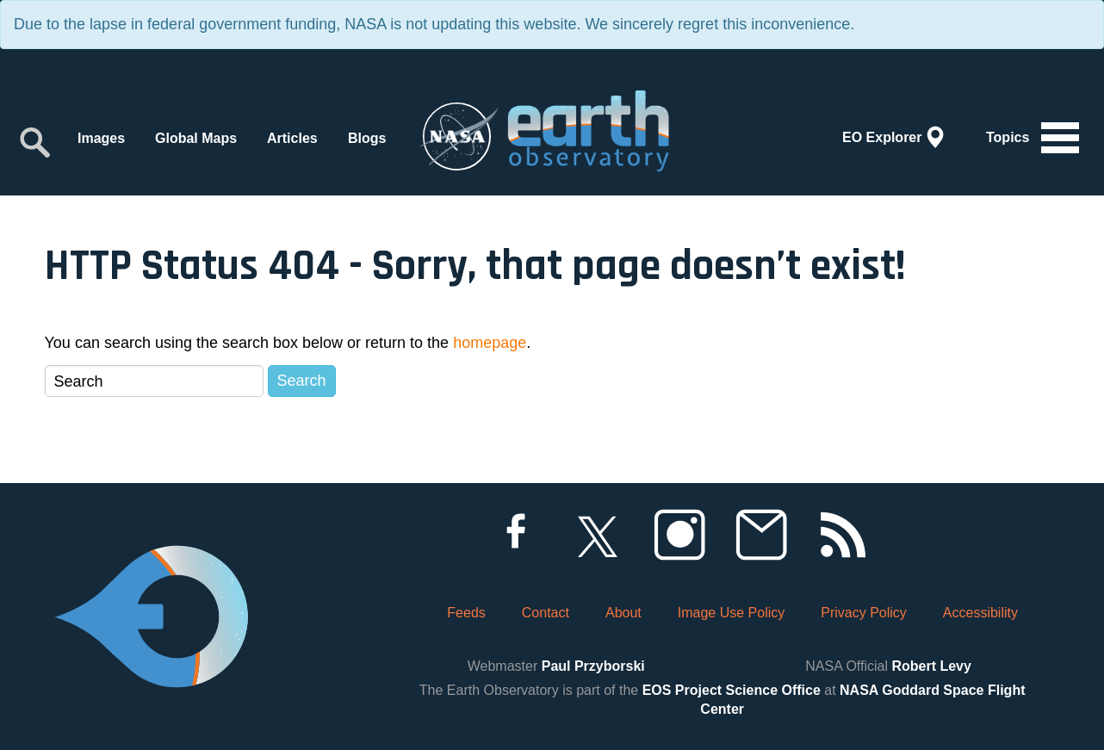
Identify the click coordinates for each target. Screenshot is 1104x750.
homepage (489, 342)
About (623, 612)
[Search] (154, 381)
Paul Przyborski (593, 666)
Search (301, 380)
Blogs (367, 138)
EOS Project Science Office (731, 690)
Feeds (466, 612)
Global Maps (196, 138)
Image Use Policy (731, 612)
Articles (292, 138)
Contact (545, 612)
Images (101, 138)
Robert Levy (931, 666)
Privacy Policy (864, 612)
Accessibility (980, 612)
